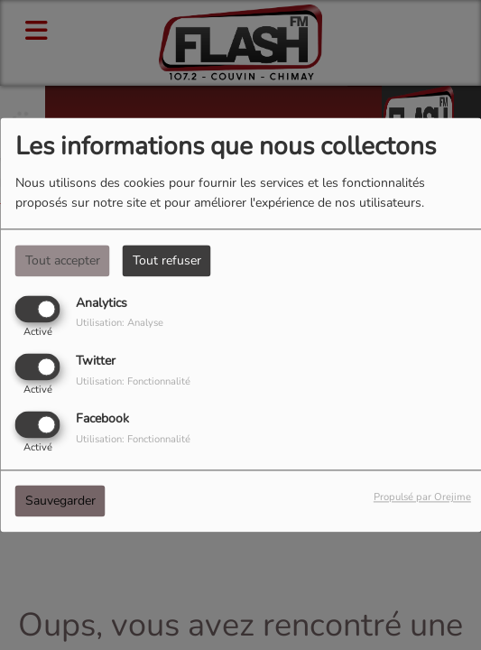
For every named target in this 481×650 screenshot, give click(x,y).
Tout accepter (62, 260)
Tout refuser (167, 260)
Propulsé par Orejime (422, 498)
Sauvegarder (60, 501)
